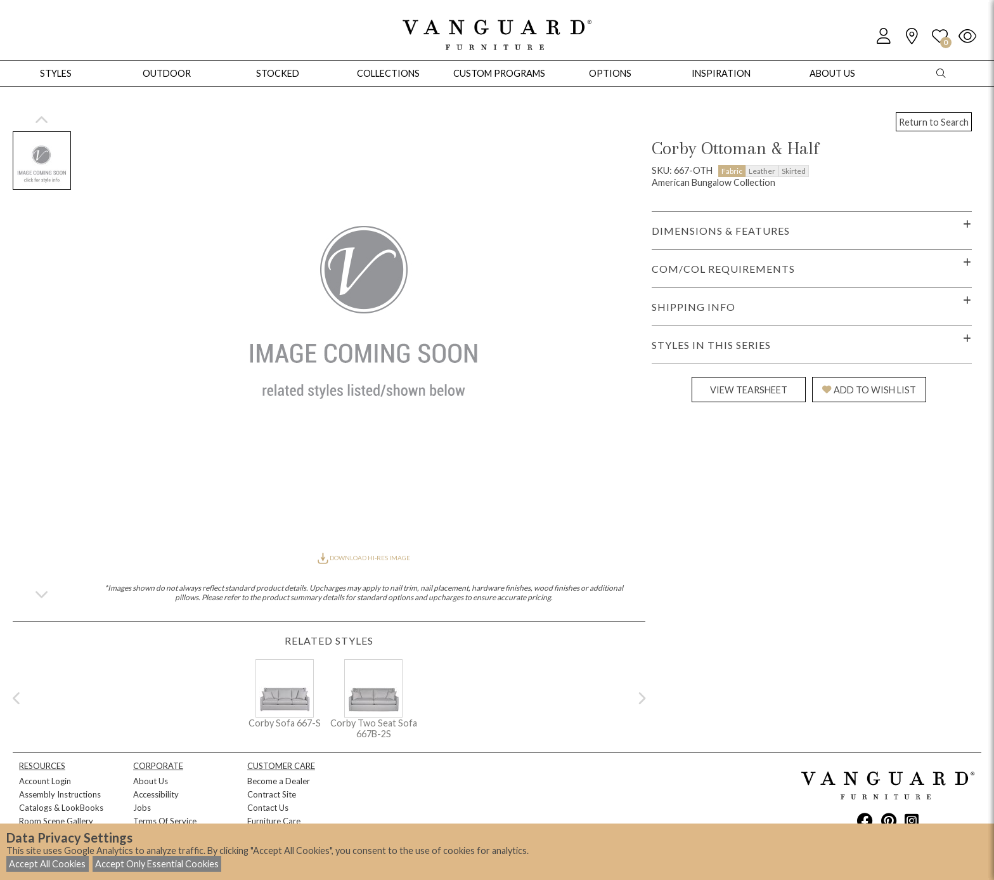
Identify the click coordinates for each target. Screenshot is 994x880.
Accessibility (156, 794)
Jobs (142, 808)
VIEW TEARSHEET (748, 389)
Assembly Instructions (60, 794)
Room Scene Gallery (56, 821)
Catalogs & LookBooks (61, 808)
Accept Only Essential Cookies (157, 863)
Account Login (45, 781)
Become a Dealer (278, 781)
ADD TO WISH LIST (869, 389)
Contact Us (267, 808)
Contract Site (271, 794)
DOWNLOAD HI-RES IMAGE (364, 557)
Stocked (277, 73)
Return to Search (934, 122)
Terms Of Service (165, 821)
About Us (150, 781)
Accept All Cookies (47, 863)
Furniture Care (273, 821)
